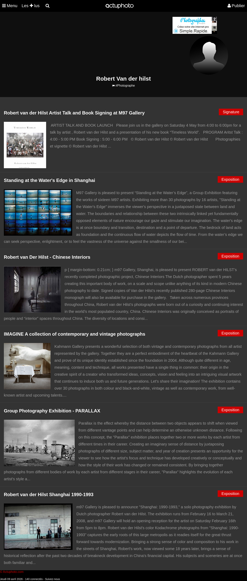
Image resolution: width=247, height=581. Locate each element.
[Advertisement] (100, 44)
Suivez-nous (52, 579)
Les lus (31, 5)
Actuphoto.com (13, 571)
